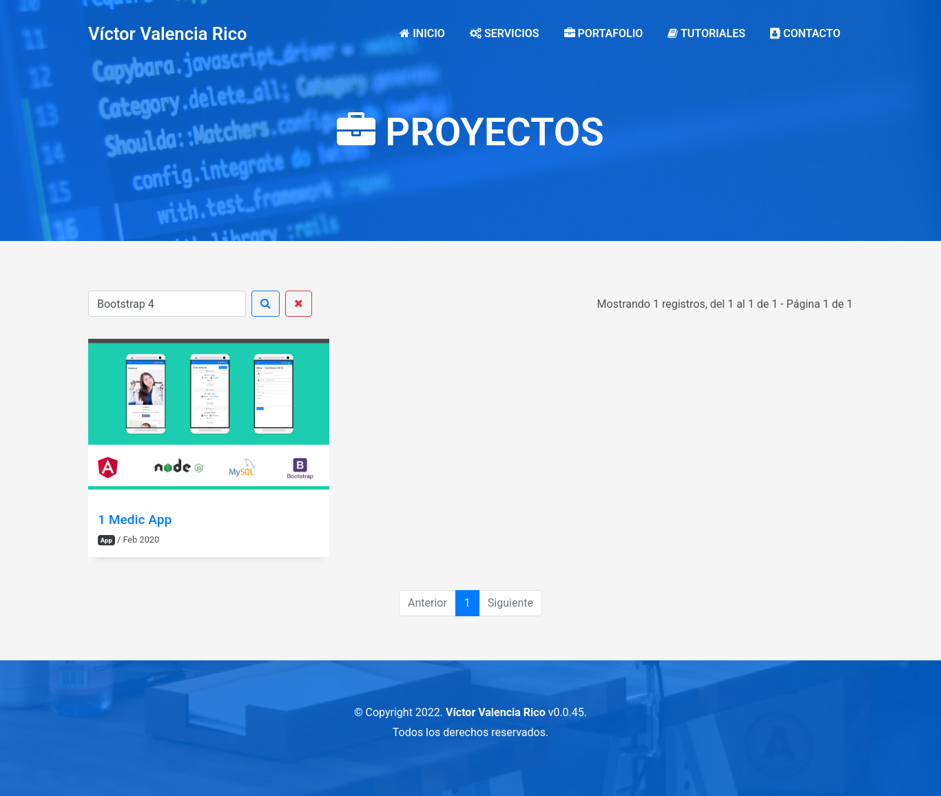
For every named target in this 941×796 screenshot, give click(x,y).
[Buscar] (167, 304)
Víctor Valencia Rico (167, 33)
